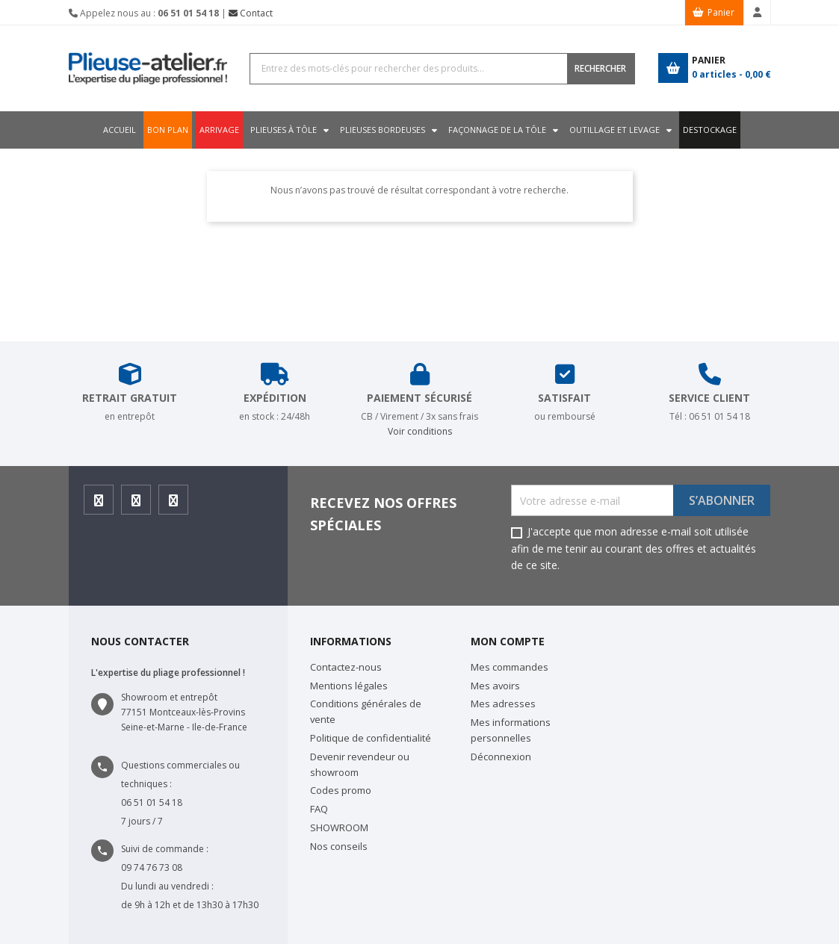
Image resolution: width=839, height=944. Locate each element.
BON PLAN (161, 129)
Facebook (99, 504)
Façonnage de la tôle (499, 129)
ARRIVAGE (215, 129)
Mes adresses (503, 703)
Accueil (112, 129)
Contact (251, 13)
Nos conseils (339, 846)
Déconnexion (501, 756)
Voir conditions (420, 431)
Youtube (173, 504)
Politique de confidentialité (370, 738)
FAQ (319, 809)
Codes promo (340, 790)
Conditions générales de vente (365, 711)
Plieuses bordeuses (382, 129)
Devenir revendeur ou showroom (359, 764)
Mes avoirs (495, 685)
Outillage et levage (619, 129)
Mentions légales (349, 685)
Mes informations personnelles (511, 730)
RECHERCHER (600, 68)
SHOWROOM (339, 827)
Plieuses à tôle (281, 129)
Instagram (136, 504)
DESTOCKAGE (716, 129)
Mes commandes (509, 667)
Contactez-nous (346, 667)
